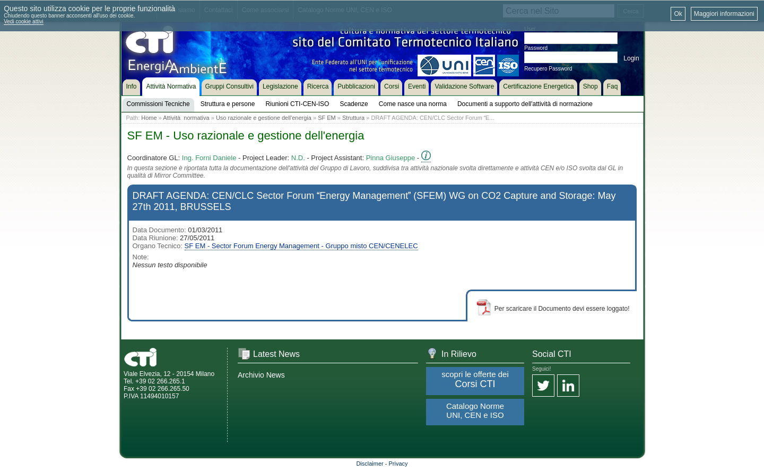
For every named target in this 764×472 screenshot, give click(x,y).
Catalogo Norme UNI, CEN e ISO (475, 410)
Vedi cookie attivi (24, 21)
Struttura (353, 118)
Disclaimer (369, 463)
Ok (678, 14)
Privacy (398, 463)
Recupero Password (548, 69)
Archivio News (261, 375)
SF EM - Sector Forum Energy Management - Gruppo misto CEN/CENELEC (301, 246)
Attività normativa (186, 118)
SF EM (327, 118)
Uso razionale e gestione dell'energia (263, 118)
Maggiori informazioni (724, 14)
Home (149, 118)
